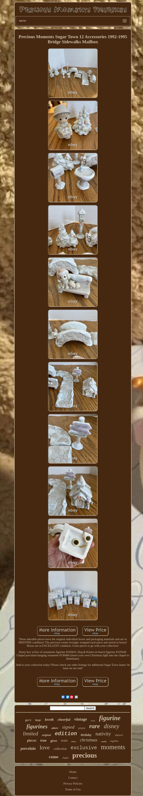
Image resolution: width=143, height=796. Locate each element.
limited (30, 734)
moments (113, 747)
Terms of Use (73, 789)
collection (60, 749)
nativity (103, 734)
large (38, 720)
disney (111, 726)
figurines (37, 726)
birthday (86, 735)
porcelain (28, 748)
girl (28, 720)
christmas (88, 740)
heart (93, 720)
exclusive (84, 748)
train (64, 740)
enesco (119, 735)
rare (94, 726)
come (54, 756)
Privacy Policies (72, 783)
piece (81, 728)
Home (72, 771)
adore (54, 728)
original (46, 735)
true (43, 740)
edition (66, 734)
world (103, 741)
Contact (72, 777)
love (45, 747)
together (114, 740)
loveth (49, 720)
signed (68, 727)
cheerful (64, 719)
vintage (80, 719)
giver (53, 740)
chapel (65, 757)
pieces (31, 740)
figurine (110, 718)
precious (84, 755)
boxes (73, 741)
